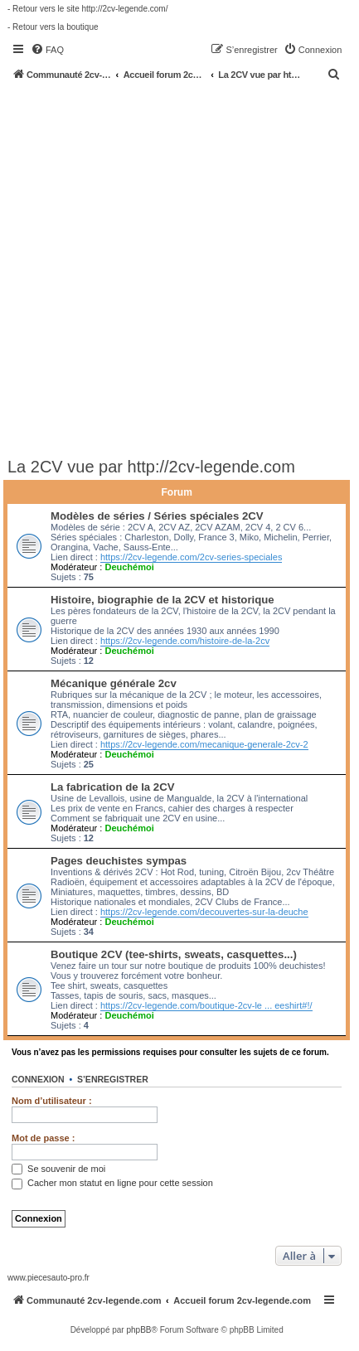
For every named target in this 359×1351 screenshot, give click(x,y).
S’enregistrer (112, 1079)
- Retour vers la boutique (53, 26)
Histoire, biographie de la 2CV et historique (162, 599)
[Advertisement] (179, 268)
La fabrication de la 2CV (113, 787)
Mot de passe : (43, 1138)
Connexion (38, 1079)
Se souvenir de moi (58, 1169)
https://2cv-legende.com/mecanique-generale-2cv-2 (204, 744)
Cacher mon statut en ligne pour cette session (112, 1183)
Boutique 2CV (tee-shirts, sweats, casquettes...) (174, 954)
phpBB (138, 1329)
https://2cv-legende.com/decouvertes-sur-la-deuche (204, 912)
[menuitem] (47, 50)
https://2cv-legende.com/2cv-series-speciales (191, 557)
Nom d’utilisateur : (52, 1101)
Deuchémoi (128, 567)
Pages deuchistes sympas (119, 861)
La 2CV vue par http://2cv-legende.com (151, 467)
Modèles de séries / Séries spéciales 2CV (157, 516)
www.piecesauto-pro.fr (48, 1277)
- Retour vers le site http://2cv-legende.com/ (87, 8)
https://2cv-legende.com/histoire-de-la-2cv (184, 641)
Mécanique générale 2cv (114, 683)
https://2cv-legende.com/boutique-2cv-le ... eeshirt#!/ (206, 1005)
